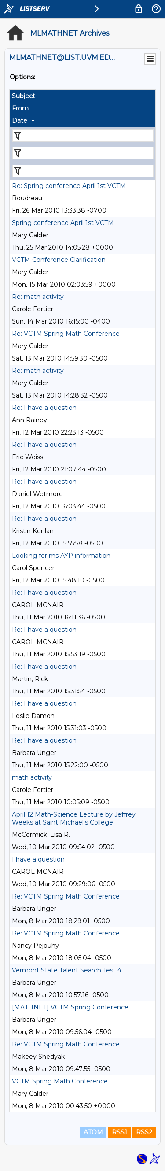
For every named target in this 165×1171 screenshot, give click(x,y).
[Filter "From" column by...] (83, 153)
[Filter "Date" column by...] (83, 171)
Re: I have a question (44, 408)
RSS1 (119, 1132)
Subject (23, 96)
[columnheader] (82, 96)
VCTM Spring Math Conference (60, 1081)
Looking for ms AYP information (61, 556)
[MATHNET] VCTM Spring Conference (70, 1007)
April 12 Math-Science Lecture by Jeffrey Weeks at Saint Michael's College (74, 818)
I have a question (38, 859)
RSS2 (144, 1132)
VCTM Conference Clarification (59, 260)
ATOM (93, 1132)
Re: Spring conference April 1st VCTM (69, 186)
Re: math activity (38, 297)
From (20, 108)
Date (19, 121)
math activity (32, 777)
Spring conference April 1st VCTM (63, 223)
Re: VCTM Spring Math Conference (66, 334)
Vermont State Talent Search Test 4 (66, 970)
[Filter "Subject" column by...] (83, 135)
